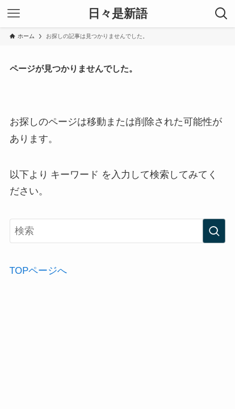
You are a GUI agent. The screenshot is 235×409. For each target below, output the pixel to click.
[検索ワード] (118, 231)
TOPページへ (39, 270)
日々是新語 (118, 14)
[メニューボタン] (13, 13)
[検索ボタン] (221, 13)
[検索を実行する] (214, 231)
